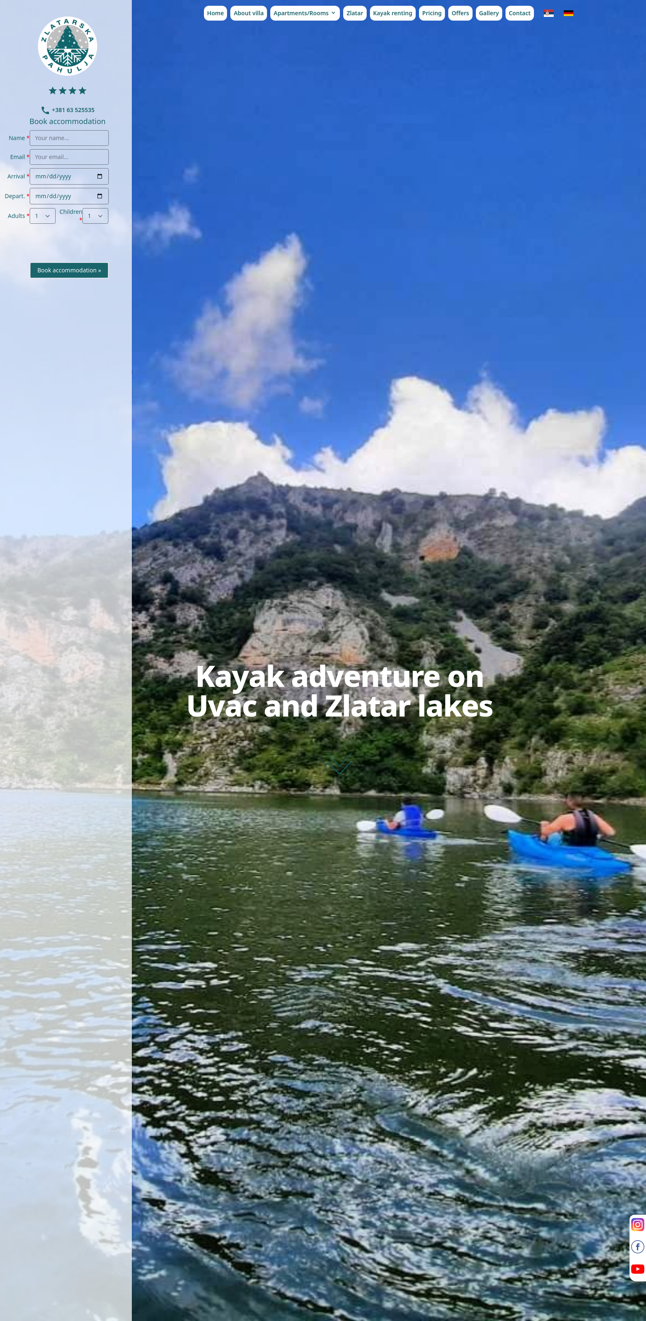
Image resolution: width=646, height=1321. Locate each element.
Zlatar (354, 13)
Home (215, 13)
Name (17, 138)
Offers (460, 13)
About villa (249, 13)
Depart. (15, 196)
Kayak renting (392, 13)
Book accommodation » (69, 270)
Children (71, 211)
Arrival (16, 176)
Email (17, 157)
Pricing (432, 13)
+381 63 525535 (67, 110)
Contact (520, 13)
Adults (16, 216)
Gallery (489, 13)
